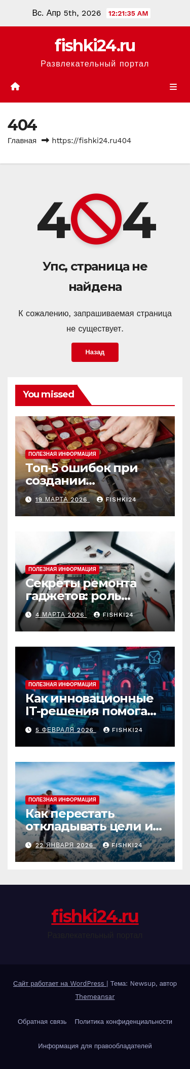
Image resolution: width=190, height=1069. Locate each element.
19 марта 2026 (62, 499)
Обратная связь (42, 1021)
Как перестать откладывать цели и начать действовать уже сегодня (89, 832)
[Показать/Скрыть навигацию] (173, 87)
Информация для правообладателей (94, 1046)
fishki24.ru (95, 45)
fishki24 (116, 499)
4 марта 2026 (61, 614)
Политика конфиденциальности (124, 1021)
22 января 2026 (65, 845)
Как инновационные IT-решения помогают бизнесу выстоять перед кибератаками (94, 717)
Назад (95, 352)
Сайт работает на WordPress (59, 983)
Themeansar (95, 996)
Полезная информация (62, 454)
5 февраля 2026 (65, 729)
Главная (22, 140)
